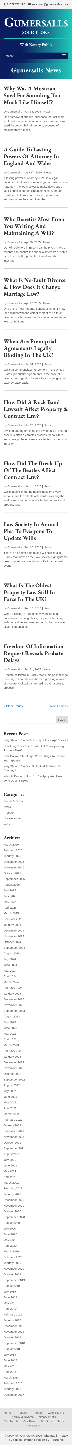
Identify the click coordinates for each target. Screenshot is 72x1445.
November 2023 (14, 1005)
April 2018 (10, 1371)
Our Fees (29, 1421)
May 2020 (10, 1240)
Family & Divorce (14, 801)
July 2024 (10, 959)
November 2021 (14, 1136)
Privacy (63, 1435)
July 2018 (10, 1354)
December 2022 (14, 1062)
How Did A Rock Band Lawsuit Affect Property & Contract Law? (36, 409)
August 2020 (12, 1222)
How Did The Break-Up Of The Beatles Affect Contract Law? (33, 470)
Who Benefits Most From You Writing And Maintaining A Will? (34, 226)
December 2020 (14, 1199)
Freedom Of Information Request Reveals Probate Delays (34, 653)
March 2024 (11, 982)
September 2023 (14, 1010)
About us (46, 1421)
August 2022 (12, 1085)
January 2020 (12, 1262)
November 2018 (14, 1331)
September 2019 (14, 1280)
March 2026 (11, 844)
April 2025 (10, 907)
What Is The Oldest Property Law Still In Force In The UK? (29, 592)
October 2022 (12, 1073)
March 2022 (11, 1113)
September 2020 (14, 1217)
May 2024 (10, 970)
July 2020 (10, 1228)
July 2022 (10, 1091)
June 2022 (10, 1096)
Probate (9, 812)
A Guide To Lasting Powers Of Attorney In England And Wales (31, 156)
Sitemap (49, 1435)
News (47, 111)
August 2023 (12, 1016)
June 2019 (10, 1297)
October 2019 (12, 1274)
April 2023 (10, 1039)
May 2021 (10, 1171)
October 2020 (12, 1211)
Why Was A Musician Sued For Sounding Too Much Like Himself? (32, 95)
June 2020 (10, 1234)
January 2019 (12, 1320)
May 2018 (10, 1366)
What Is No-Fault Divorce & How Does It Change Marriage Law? (35, 286)
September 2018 (14, 1343)
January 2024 (12, 993)
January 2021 (12, 1194)
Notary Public (47, 1416)
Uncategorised (13, 818)
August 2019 (12, 1285)
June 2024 (10, 964)
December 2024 (14, 930)
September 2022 (14, 1079)
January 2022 (12, 1125)
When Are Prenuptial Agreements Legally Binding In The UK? (30, 348)
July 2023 (10, 1022)
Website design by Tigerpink (43, 1439)
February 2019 (13, 1314)
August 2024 (12, 953)
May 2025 (10, 901)
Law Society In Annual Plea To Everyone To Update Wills (31, 531)
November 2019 (14, 1268)
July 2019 (10, 1291)
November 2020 (14, 1205)
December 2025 (14, 861)
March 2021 (11, 1182)
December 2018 (14, 1326)
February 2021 (13, 1188)
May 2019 (10, 1303)
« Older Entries (13, 706)
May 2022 (10, 1102)
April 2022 (10, 1108)
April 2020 (10, 1245)
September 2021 (14, 1148)
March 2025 (11, 913)
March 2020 (11, 1251)
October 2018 (12, 1337)
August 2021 (12, 1154)
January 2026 (12, 856)
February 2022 (13, 1119)
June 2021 (10, 1165)
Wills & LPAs (56, 1412)
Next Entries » (59, 706)
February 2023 (13, 1050)
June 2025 (10, 896)
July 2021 (10, 1159)
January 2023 (12, 1056)
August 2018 (12, 1348)
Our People (11, 1421)
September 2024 (14, 947)
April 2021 (10, 1177)
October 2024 (12, 942)
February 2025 (13, 919)
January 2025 (12, 924)
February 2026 (13, 850)
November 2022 (14, 1068)
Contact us (34, 1425)
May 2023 (10, 1033)
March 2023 (11, 1045)
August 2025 (12, 884)
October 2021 (12, 1142)
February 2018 (13, 1383)
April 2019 (10, 1308)
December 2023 (14, 999)
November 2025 (14, 867)
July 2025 (10, 890)
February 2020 (13, 1257)
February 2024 (13, 987)
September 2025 (14, 878)
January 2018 (12, 1389)
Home (8, 1412)
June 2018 (10, 1360)
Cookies (16, 1439)
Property (22, 1412)
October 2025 (12, 873)
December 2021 (14, 1131)
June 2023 (10, 1027)
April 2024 (10, 976)
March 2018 (11, 1377)
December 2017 (14, 1394)
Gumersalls (14, 111)
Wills (7, 824)
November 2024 (14, 936)
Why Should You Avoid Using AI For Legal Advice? (36, 740)
